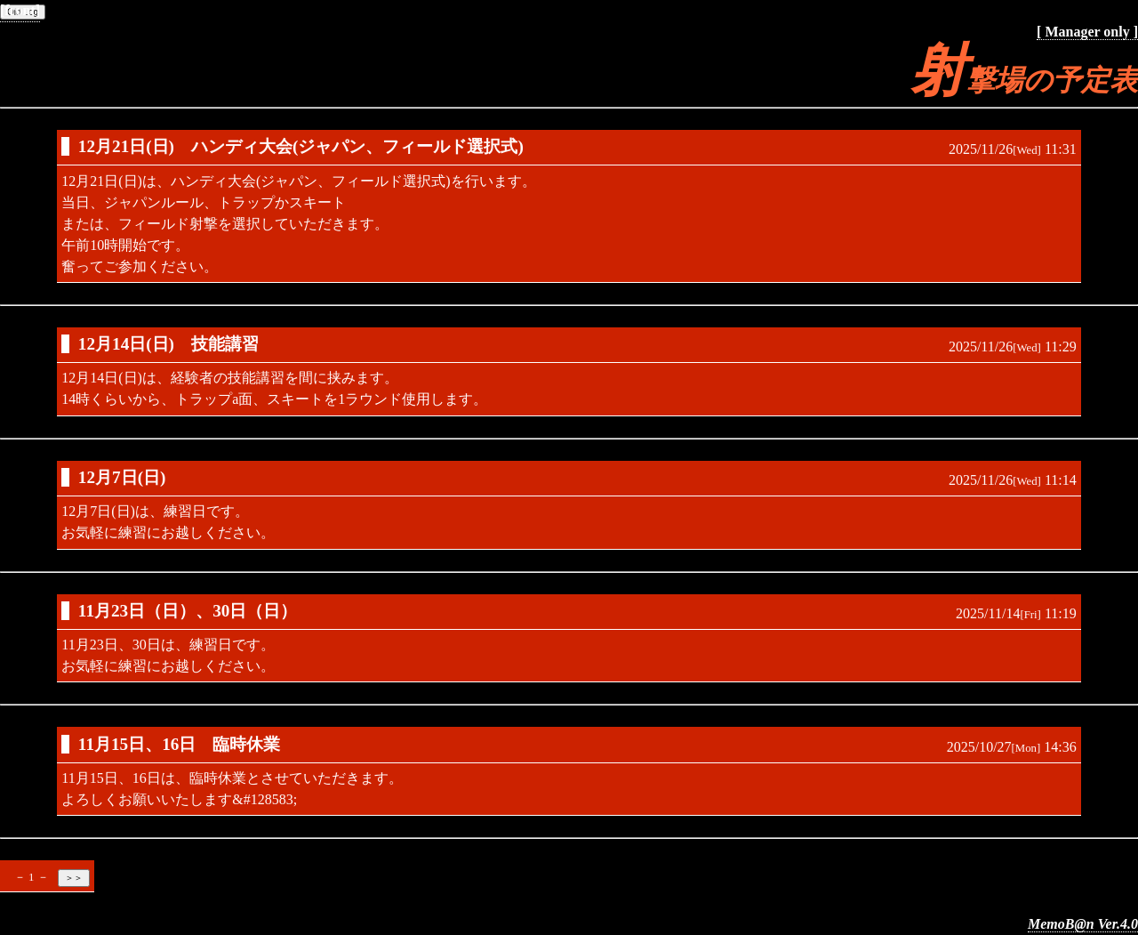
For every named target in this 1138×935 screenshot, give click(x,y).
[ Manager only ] (1087, 31)
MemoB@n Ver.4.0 (1083, 923)
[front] (20, 10)
